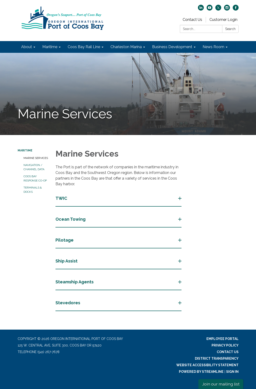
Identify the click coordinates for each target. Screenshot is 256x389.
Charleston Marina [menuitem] (126, 47)
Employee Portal (222, 339)
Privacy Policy (225, 345)
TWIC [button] (61, 198)
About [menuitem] (26, 47)
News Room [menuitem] (213, 47)
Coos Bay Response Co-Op (35, 178)
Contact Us (192, 19)
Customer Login (223, 19)
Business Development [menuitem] (172, 47)
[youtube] (210, 9)
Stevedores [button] (68, 302)
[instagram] (227, 9)
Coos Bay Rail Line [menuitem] (84, 47)
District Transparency (217, 358)
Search (230, 29)
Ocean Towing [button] (71, 219)
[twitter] (218, 9)
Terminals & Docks (33, 189)
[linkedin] (201, 9)
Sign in (232, 372)
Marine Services (36, 158)
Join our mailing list (221, 383)
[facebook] (236, 9)
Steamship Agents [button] (75, 281)
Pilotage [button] (65, 240)
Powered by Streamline (201, 372)
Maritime (25, 150)
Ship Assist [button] (67, 260)
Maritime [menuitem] (49, 47)
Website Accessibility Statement (207, 365)
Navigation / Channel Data (34, 167)
